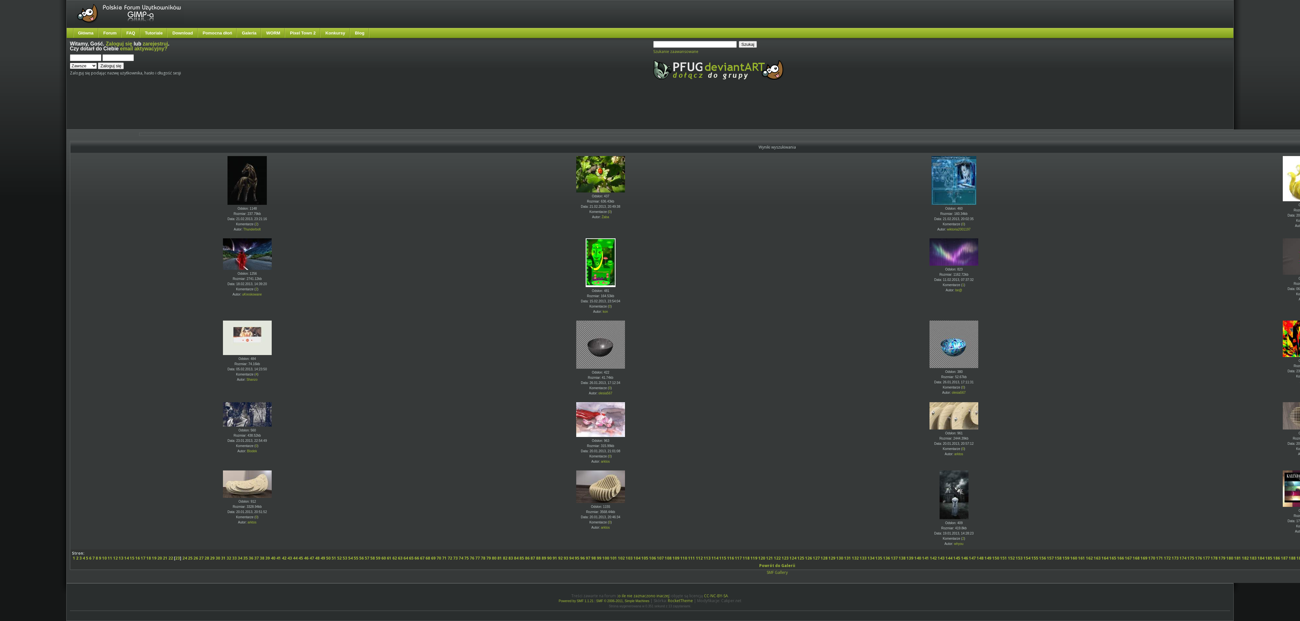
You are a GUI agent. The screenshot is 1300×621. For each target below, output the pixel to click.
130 (839, 558)
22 (170, 558)
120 (761, 558)
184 (1260, 558)
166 (1120, 558)
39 (267, 558)
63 (400, 558)
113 (707, 558)
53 (345, 558)
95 (577, 558)
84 (516, 558)
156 (1042, 558)
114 (714, 558)
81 (499, 558)
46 (306, 558)
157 (1050, 558)
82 (505, 558)
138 (902, 558)
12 (115, 558)
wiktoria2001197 (958, 229)
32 (229, 558)
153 (1019, 558)
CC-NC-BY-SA (716, 596)
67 (422, 558)
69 (433, 558)
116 (730, 558)
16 (137, 558)
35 (245, 558)
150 (995, 558)
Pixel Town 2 (303, 33)
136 (886, 558)
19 (154, 558)
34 (240, 558)
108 (668, 558)
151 (1003, 558)
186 (1276, 558)
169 (1143, 558)
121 (769, 558)
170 (1151, 558)
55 (356, 558)
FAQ (130, 33)
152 (1011, 558)
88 (538, 558)
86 (527, 558)
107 (660, 558)
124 (792, 558)
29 (212, 558)
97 (588, 558)
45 (300, 558)
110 (683, 558)
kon (605, 311)
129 (831, 558)
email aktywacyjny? (143, 48)
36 (251, 558)
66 (416, 558)
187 (1284, 558)
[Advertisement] (192, 110)
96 (582, 558)
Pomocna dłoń (217, 33)
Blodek (252, 451)
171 (1159, 558)
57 (367, 558)
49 (322, 558)
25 (190, 558)
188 (1292, 558)
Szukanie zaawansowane (675, 51)
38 (262, 558)
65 (411, 558)
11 (110, 558)
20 (159, 558)
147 (972, 558)
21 (165, 558)
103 (629, 558)
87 (532, 558)
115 (722, 558)
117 (738, 558)
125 (800, 558)
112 (699, 558)
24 (184, 558)
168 (1136, 558)
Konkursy (335, 33)
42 (284, 558)
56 (361, 558)
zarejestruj (155, 43)
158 (1058, 558)
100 (605, 558)
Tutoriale (154, 33)
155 (1034, 558)
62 (394, 558)
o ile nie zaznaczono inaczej (643, 596)
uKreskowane (252, 294)
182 (1245, 558)
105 (644, 558)
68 (427, 558)
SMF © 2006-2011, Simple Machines (623, 601)
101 (613, 558)
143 (941, 558)
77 (477, 558)
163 (1097, 558)
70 (438, 558)
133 (863, 558)
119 (753, 558)
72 (450, 558)
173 (1175, 558)
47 (311, 558)
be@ (958, 290)
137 (894, 558)
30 (217, 558)
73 (455, 558)
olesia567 (605, 393)
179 (1221, 558)
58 (372, 558)
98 (593, 558)
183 (1253, 558)
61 (389, 558)
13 (121, 558)
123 (785, 558)
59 (378, 558)
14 (126, 558)
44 (295, 558)
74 (461, 558)
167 (1128, 558)
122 (777, 558)
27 (201, 558)
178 (1214, 558)
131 (847, 558)
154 (1026, 558)
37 (256, 558)
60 (383, 558)
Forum (110, 33)
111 (691, 558)
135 (878, 558)
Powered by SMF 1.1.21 (576, 601)
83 (510, 558)
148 (980, 558)
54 (350, 558)
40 (273, 558)
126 (808, 558)
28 (206, 558)
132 (855, 558)
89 (543, 558)
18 (148, 558)
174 (1182, 558)
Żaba (605, 217)
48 (317, 558)
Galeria (249, 33)
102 (621, 558)
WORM (273, 33)
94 (571, 558)
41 (278, 558)
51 (334, 558)
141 (925, 558)
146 (964, 558)
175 (1190, 558)
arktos (605, 461)
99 (599, 558)
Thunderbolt (252, 229)
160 (1073, 558)
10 (104, 558)
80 (494, 558)
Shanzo (251, 379)
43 (289, 558)
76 (472, 558)
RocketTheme (680, 600)
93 (566, 558)
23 (177, 558)
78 (483, 558)
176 (1198, 558)
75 (466, 558)
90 (549, 558)
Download (182, 33)
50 (328, 558)
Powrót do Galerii (777, 565)
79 (488, 558)
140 (917, 558)
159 (1065, 558)
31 (223, 558)
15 (132, 558)
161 (1081, 558)
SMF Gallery (777, 572)
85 (521, 558)
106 (652, 558)
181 (1237, 558)
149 (987, 558)
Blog (359, 33)
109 (675, 558)
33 (234, 558)
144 (948, 558)
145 (956, 558)
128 (824, 558)
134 (870, 558)
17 (143, 558)
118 (746, 558)
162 (1089, 558)
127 (816, 558)
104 (636, 558)
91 (554, 558)
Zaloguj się (119, 43)
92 (560, 558)
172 (1167, 558)
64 (405, 558)
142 (933, 558)
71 (444, 558)
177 (1206, 558)
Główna (86, 33)
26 (195, 558)
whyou (958, 544)
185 (1268, 558)
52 (339, 558)
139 (909, 558)
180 (1229, 558)
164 (1104, 558)
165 (1112, 558)
